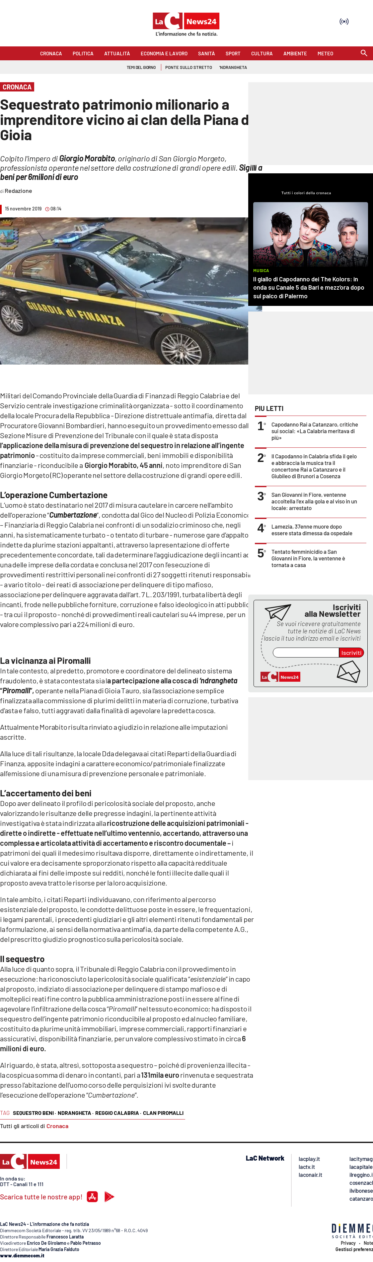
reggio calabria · (118, 1113)
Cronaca (57, 1125)
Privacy (348, 1243)
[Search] (364, 53)
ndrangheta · (76, 1113)
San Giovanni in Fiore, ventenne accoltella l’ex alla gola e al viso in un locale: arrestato (314, 501)
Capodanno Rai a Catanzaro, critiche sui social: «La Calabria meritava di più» (314, 431)
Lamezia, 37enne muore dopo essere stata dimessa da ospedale (311, 529)
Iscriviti (351, 652)
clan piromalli (163, 1113)
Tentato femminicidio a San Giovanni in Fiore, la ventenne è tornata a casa (308, 558)
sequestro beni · (34, 1113)
